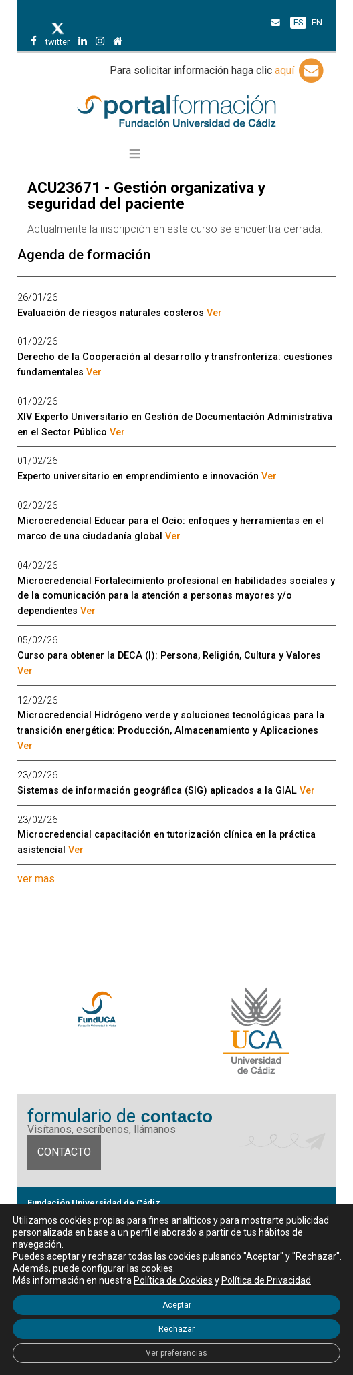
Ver (214, 313)
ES (298, 22)
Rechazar (176, 1329)
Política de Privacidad (266, 1280)
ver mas (36, 878)
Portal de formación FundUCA (176, 112)
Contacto (64, 1152)
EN (317, 22)
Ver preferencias (176, 1353)
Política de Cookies (173, 1280)
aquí (300, 70)
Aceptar (176, 1305)
